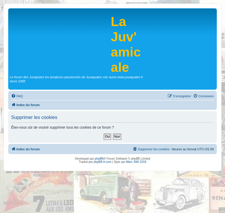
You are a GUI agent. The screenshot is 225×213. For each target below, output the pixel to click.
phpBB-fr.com (102, 161)
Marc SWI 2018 (136, 161)
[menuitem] (17, 96)
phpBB (99, 158)
